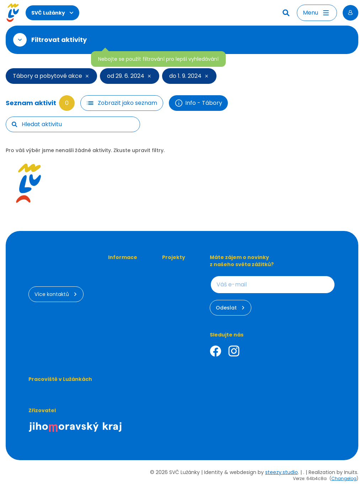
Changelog (344, 478)
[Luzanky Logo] (13, 13)
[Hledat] (287, 12)
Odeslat (230, 307)
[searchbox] (78, 124)
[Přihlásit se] (350, 13)
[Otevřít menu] (317, 13)
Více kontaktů (55, 294)
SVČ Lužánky (52, 12)
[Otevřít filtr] (20, 40)
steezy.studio (281, 472)
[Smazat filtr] (87, 76)
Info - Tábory (198, 103)
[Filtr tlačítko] (121, 103)
